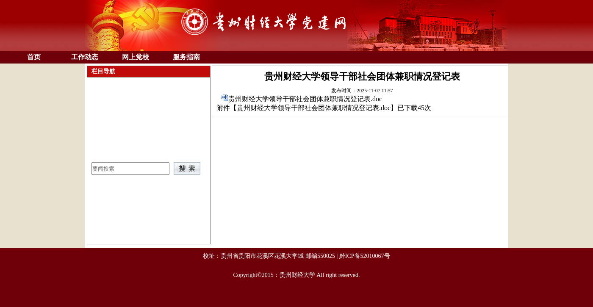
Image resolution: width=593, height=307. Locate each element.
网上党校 (135, 57)
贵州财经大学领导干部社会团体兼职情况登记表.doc (305, 98)
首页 (34, 57)
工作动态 (84, 57)
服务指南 (186, 57)
